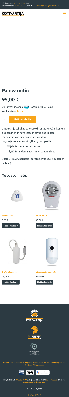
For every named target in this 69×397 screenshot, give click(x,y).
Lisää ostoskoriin (22, 119)
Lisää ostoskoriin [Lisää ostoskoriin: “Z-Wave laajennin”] (10, 282)
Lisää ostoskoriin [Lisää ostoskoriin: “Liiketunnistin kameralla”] (44, 282)
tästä (20, 111)
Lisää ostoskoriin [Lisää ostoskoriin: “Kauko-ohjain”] (44, 226)
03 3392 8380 (20, 3)
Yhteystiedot (38, 365)
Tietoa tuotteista (17, 363)
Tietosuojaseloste (58, 363)
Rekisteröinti (44, 363)
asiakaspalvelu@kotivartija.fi (47, 6)
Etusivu (6, 363)
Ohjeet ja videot (31, 363)
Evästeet (28, 365)
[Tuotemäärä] (5, 119)
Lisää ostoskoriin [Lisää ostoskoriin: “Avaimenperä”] (10, 226)
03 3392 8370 (20, 6)
